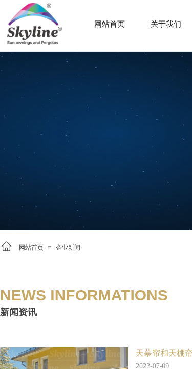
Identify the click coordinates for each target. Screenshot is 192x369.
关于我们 (166, 24)
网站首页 (31, 247)
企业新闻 (68, 247)
